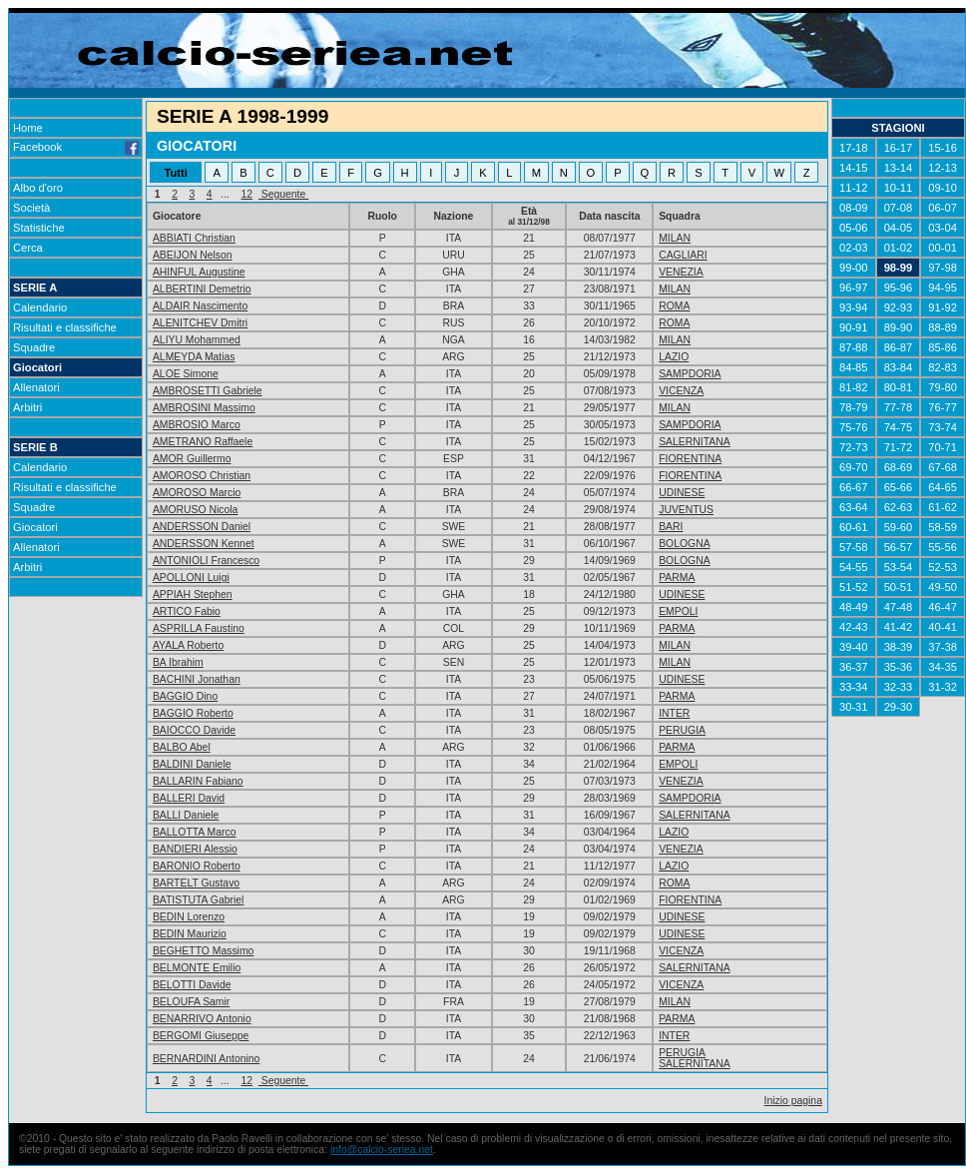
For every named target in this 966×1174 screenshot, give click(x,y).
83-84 (898, 367)
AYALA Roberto (188, 645)
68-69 (898, 467)
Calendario (40, 307)
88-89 (942, 327)
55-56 (942, 547)
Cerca (28, 248)
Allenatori (36, 387)
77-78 (898, 407)
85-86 (942, 347)
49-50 (942, 587)
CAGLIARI (683, 255)
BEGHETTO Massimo (203, 950)
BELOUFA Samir (191, 1001)
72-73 (853, 447)
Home (28, 128)
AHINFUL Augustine (199, 272)
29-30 (898, 707)
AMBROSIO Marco (197, 424)
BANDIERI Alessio (195, 849)
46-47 (942, 607)
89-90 (898, 327)
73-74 (942, 427)
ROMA (674, 305)
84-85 (853, 367)
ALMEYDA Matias (194, 356)
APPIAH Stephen (193, 594)
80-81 (898, 387)
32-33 (898, 687)
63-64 (853, 507)
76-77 (942, 407)
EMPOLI (678, 611)
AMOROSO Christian (201, 475)
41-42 (898, 627)
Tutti (175, 173)
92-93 (898, 307)
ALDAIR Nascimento (200, 305)
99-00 (853, 268)
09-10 (942, 188)
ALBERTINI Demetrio (202, 289)
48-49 (853, 607)
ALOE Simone (186, 373)
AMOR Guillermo (192, 458)
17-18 (853, 148)
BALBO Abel (182, 747)
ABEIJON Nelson (193, 255)
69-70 (853, 467)
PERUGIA (682, 730)
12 (247, 194)
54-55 (853, 567)
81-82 (853, 387)
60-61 (853, 527)
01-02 (898, 248)
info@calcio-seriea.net (381, 1149)
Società (31, 208)
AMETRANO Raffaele (202, 441)
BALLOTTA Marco (195, 832)
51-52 (853, 587)
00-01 (942, 248)
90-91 (853, 327)
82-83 (942, 367)
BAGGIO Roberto (193, 713)
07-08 (898, 208)
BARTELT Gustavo (196, 883)
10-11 (898, 188)
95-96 (898, 288)
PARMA (677, 577)
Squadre (34, 347)
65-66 (898, 487)
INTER (674, 713)
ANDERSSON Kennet (203, 543)
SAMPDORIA (690, 373)
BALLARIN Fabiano (198, 781)
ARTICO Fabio (187, 611)
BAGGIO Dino (185, 696)
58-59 (942, 527)
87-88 (853, 347)
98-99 (898, 268)
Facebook (76, 147)
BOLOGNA (684, 543)
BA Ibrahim (178, 662)
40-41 (942, 627)
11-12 (853, 188)
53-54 (898, 567)
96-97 (853, 288)
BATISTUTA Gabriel (198, 899)
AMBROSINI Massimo (204, 407)
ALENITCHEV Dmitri (200, 322)
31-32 (942, 687)
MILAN (675, 238)
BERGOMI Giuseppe (200, 1035)
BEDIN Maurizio (190, 933)
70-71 (942, 447)
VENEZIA (681, 272)
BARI (671, 526)
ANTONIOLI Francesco (206, 560)
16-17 (898, 148)
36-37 (853, 667)
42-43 (853, 627)
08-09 (853, 208)
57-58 (853, 547)
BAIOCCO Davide (194, 730)
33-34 (853, 687)
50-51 (898, 587)
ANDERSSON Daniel (201, 526)
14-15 (853, 168)
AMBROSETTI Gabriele (207, 390)
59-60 (898, 527)
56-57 (898, 547)
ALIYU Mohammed (197, 339)
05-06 (853, 228)
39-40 (853, 647)
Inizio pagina (793, 1100)
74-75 (898, 427)
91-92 (942, 307)
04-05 (898, 228)
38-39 (898, 647)
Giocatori (37, 367)
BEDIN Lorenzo (189, 916)
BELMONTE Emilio (197, 967)
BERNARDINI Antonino (206, 1058)
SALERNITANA (694, 441)
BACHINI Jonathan (197, 679)
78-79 (853, 407)
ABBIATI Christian (194, 238)
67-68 (942, 467)
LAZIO (674, 356)
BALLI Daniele (186, 815)
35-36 (898, 667)
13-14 (898, 168)
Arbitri (27, 407)
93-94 (853, 307)
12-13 (942, 168)
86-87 (898, 347)
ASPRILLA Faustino (198, 628)
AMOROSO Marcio (197, 492)
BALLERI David (189, 798)
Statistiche (39, 228)
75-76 (853, 427)
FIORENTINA (690, 458)
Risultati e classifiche (65, 327)
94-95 (942, 288)
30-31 (853, 707)
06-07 (942, 208)
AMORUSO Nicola (195, 509)
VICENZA (681, 390)
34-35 (942, 667)
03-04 (942, 228)
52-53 (942, 567)
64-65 (942, 487)
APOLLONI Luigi (191, 577)
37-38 (942, 647)
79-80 (942, 387)
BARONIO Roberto (197, 866)
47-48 (898, 607)
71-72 (898, 447)
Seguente (283, 194)
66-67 (853, 487)
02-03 (853, 248)
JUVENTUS (686, 509)
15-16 (942, 148)
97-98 (942, 268)
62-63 (898, 507)
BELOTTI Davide (192, 984)
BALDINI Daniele (192, 764)
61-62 (942, 507)
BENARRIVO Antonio (202, 1018)
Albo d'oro (38, 188)
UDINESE (682, 492)
